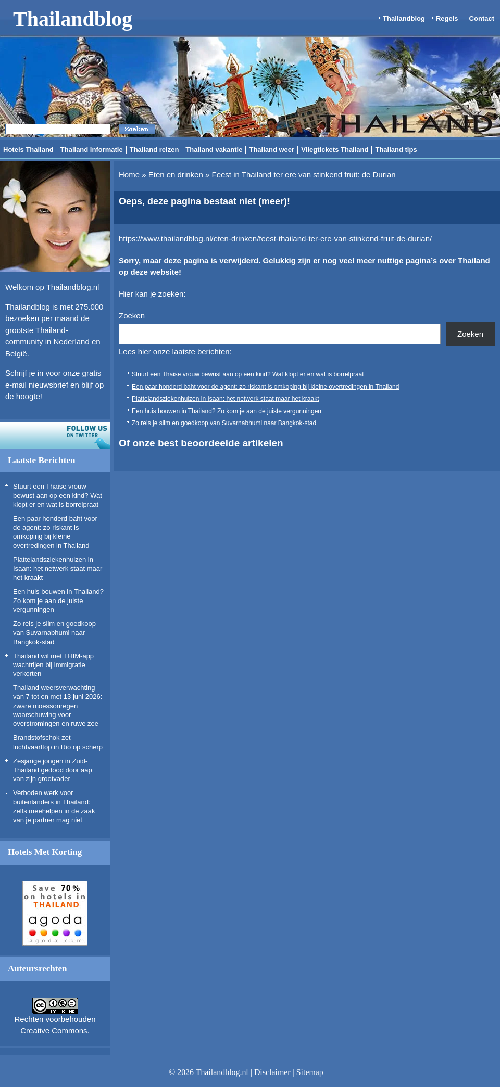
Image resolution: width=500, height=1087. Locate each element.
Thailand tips (396, 150)
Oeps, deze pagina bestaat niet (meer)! (204, 201)
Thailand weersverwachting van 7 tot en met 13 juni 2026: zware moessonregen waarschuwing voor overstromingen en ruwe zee (57, 705)
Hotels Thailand (28, 150)
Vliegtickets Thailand (334, 150)
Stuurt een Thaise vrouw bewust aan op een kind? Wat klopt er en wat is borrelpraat (57, 495)
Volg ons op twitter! (55, 435)
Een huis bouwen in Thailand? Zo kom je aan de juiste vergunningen (58, 600)
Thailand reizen (154, 150)
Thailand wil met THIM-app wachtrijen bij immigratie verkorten (53, 665)
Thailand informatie (91, 150)
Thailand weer (271, 150)
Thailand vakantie (213, 150)
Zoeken (132, 315)
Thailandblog (72, 19)
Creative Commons (53, 1030)
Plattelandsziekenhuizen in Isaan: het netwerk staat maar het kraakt (57, 569)
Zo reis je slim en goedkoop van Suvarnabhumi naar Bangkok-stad (54, 633)
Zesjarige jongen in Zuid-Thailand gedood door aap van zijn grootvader (52, 770)
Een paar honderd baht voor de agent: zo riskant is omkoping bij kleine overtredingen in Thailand (265, 386)
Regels (447, 18)
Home (129, 174)
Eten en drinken (175, 174)
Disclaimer (272, 1072)
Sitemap (309, 1072)
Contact (481, 18)
